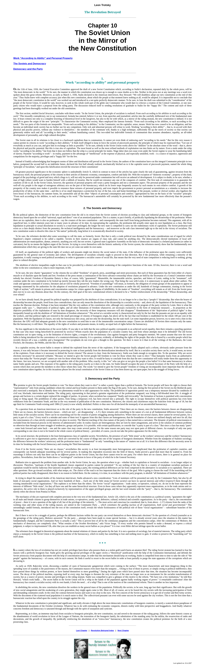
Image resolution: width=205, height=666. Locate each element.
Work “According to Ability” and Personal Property (43, 58)
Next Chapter (123, 630)
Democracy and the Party (28, 68)
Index (102, 630)
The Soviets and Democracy (29, 63)
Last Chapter (81, 630)
